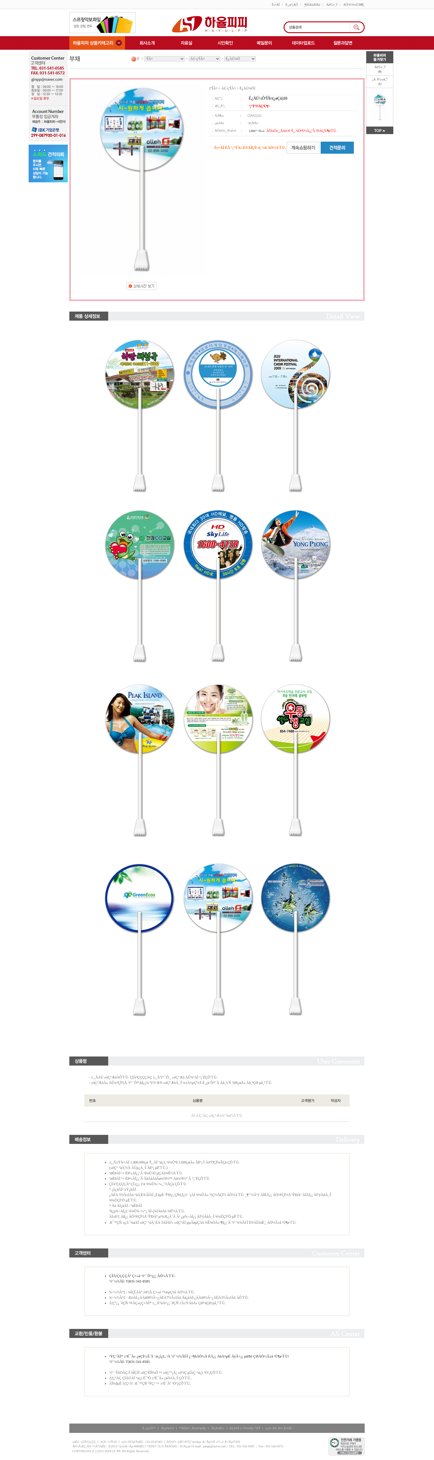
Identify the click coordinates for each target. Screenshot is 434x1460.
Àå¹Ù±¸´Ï (331, 4)
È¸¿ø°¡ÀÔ (291, 4)
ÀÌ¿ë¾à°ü (167, 1428)
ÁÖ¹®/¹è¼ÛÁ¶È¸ (354, 4)
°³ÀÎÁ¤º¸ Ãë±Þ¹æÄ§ (192, 1428)
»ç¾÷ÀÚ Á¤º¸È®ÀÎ (278, 1428)
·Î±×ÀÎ (275, 4)
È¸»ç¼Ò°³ (149, 1428)
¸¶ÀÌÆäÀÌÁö (312, 4)
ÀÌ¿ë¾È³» (217, 1428)
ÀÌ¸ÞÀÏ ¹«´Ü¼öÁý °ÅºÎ (245, 1428)
